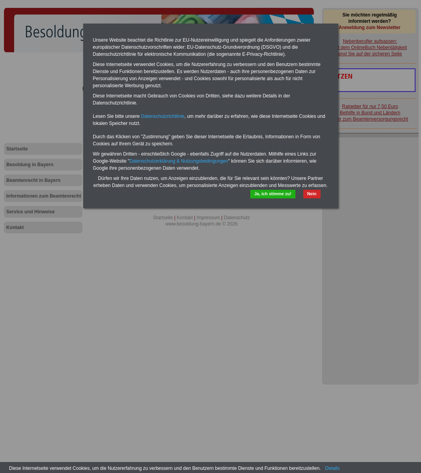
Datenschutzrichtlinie (162, 116)
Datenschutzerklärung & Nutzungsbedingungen (178, 161)
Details (332, 468)
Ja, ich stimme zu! (273, 193)
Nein (312, 193)
